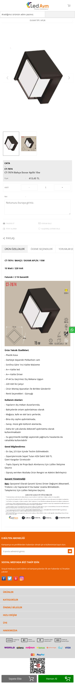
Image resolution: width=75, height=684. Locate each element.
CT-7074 (8, 168)
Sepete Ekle (21, 678)
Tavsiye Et (10, 223)
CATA (7, 163)
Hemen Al (58, 678)
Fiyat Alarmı (11, 229)
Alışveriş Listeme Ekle (50, 229)
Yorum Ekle (46, 223)
